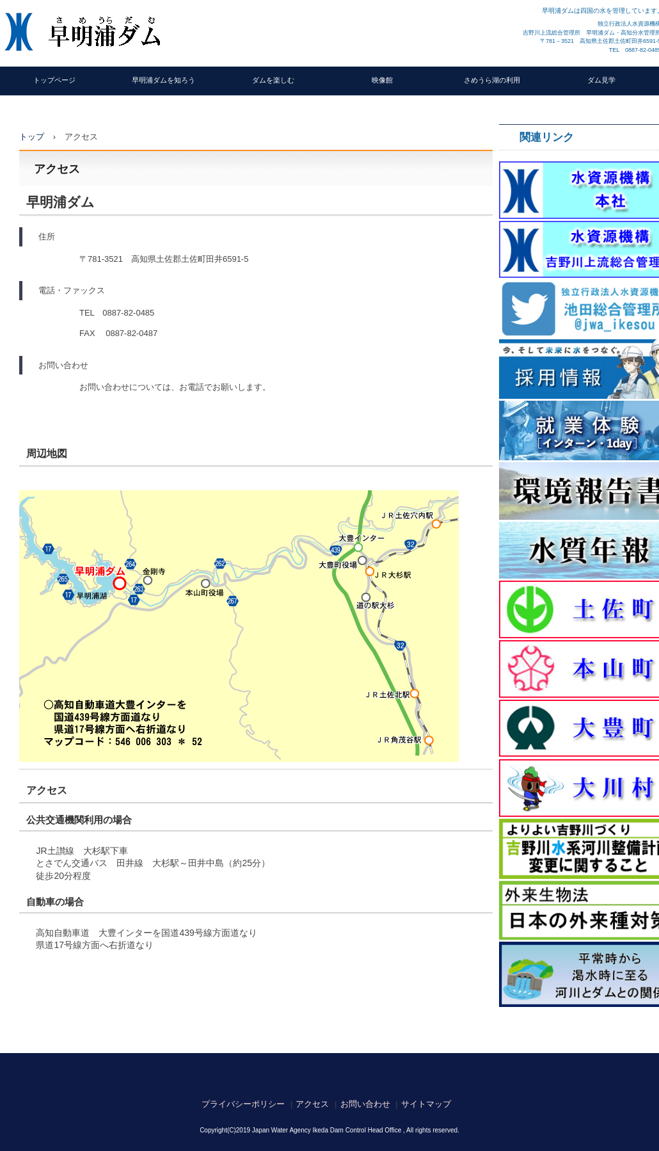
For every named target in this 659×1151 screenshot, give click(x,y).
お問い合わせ (365, 1104)
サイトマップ (426, 1104)
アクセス (312, 1104)
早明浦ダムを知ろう (163, 80)
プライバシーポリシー (243, 1104)
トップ (31, 136)
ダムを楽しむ (273, 80)
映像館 (382, 80)
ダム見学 (601, 80)
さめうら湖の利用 (492, 80)
